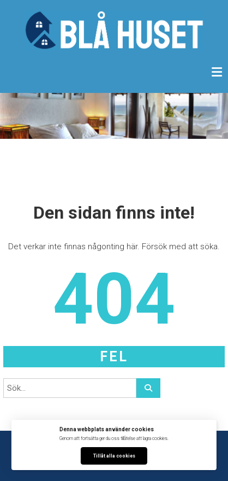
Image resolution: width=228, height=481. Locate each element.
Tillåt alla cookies (114, 456)
